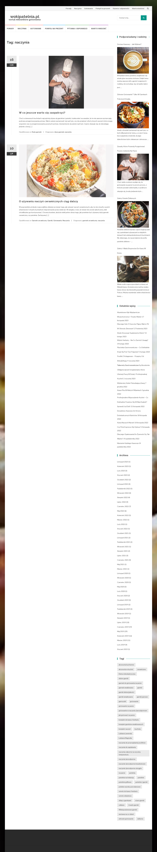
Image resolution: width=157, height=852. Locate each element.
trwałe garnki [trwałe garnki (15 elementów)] (133, 805)
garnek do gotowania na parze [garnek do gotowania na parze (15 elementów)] (130, 683)
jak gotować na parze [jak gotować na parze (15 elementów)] (127, 715)
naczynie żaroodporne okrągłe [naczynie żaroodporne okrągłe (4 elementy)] (130, 768)
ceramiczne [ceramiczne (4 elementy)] (141, 669)
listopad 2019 (122, 605)
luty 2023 (121, 471)
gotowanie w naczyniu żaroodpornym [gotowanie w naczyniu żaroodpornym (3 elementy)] (133, 710)
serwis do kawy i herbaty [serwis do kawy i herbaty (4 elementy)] (128, 791)
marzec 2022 (122, 520)
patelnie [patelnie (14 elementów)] (141, 777)
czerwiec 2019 (123, 627)
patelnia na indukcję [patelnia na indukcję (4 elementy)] (126, 777)
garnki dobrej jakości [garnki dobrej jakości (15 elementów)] (126, 692)
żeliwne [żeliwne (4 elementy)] (140, 819)
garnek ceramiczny (90, 220)
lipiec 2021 (121, 555)
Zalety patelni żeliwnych (126, 198)
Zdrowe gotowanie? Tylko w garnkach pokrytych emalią (132, 96)
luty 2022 (121, 524)
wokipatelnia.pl (24, 16)
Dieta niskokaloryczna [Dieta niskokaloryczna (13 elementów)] (127, 674)
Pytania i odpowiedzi (121, 8)
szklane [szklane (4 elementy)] (121, 805)
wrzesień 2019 (123, 613)
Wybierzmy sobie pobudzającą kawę (131, 383)
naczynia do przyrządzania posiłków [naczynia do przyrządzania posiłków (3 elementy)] (132, 743)
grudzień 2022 (122, 480)
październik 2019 (123, 609)
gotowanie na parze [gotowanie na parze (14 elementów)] (126, 706)
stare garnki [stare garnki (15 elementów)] (139, 800)
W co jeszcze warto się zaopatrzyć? (42, 112)
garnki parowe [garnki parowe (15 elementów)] (142, 697)
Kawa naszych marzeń (125, 423)
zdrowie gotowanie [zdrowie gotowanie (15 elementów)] (126, 819)
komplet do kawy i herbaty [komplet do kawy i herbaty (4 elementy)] (129, 720)
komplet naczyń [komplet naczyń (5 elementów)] (125, 729)
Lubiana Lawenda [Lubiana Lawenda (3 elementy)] (125, 733)
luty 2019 (121, 645)
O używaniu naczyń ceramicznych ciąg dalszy (48, 201)
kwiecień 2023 (123, 466)
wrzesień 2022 (123, 493)
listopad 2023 (122, 462)
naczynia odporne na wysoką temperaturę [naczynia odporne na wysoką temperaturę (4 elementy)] (129, 753)
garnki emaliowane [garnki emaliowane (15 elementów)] (126, 697)
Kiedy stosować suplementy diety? (130, 333)
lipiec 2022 (121, 502)
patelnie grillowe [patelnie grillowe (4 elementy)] (125, 782)
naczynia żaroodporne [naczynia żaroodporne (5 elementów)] (127, 759)
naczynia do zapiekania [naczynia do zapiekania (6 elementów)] (127, 747)
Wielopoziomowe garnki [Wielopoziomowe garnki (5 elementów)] (128, 810)
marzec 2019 (122, 640)
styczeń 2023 (122, 475)
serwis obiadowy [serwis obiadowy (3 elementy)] (125, 796)
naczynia (68, 132)
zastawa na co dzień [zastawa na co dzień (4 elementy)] (126, 814)
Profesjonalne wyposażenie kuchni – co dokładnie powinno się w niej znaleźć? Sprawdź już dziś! (132, 401)
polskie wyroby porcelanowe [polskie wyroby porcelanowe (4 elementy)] (129, 787)
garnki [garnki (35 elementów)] (139, 688)
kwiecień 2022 (123, 515)
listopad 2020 (122, 573)
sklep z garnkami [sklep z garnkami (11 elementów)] (125, 800)
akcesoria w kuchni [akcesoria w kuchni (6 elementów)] (126, 669)
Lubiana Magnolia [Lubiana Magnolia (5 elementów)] (125, 738)
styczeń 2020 (122, 596)
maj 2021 (120, 564)
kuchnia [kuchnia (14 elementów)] (138, 729)
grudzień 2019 (122, 600)
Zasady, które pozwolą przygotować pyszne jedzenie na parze (131, 148)
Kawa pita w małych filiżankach (129, 390)
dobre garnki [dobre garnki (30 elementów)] (123, 678)
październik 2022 (123, 489)
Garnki (50, 220)
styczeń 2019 (122, 649)
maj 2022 (120, 511)
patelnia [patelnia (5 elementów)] (132, 773)
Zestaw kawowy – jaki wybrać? (129, 44)
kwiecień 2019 (123, 636)
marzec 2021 (122, 569)
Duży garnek (36, 132)
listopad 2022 (122, 484)
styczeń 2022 (122, 529)
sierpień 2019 (122, 618)
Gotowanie (88, 8)
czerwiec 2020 (123, 582)
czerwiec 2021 (123, 560)
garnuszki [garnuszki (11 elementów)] (122, 701)
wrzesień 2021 (123, 547)
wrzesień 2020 (123, 578)
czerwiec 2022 (123, 506)
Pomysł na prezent (103, 8)
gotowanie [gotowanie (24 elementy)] (134, 701)
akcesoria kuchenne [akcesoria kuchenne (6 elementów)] (126, 665)
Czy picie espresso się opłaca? (129, 427)
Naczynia (77, 8)
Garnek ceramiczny (39, 220)
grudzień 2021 (122, 533)
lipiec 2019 (121, 622)
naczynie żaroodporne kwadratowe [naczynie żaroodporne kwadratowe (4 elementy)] (132, 764)
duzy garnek (59, 132)
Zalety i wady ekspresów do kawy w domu (131, 250)
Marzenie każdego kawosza (127, 443)
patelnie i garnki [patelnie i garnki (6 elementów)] (141, 782)
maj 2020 (120, 587)
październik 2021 (123, 542)
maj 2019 (120, 631)
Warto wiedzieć (138, 8)
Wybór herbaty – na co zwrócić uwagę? (132, 340)
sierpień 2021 (122, 551)
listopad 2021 (122, 538)
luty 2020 (121, 591)
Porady (68, 8)
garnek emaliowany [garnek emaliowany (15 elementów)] (126, 688)
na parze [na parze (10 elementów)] (122, 773)
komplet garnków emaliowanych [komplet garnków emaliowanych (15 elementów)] (131, 724)
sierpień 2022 (122, 497)
